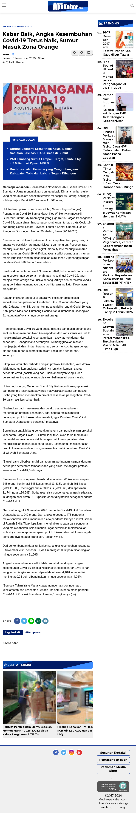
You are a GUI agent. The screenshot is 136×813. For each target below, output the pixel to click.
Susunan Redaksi (113, 752)
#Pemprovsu (33, 632)
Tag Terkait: (12, 632)
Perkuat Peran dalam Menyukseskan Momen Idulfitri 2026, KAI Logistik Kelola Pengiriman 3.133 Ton (27, 730)
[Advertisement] (117, 375)
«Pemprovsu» (22, 26)
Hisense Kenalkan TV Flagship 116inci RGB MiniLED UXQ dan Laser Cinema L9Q (82, 730)
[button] (89, 52)
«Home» (8, 26)
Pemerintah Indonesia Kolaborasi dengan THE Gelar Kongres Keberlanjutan (114, 108)
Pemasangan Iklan (113, 759)
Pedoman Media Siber (113, 768)
